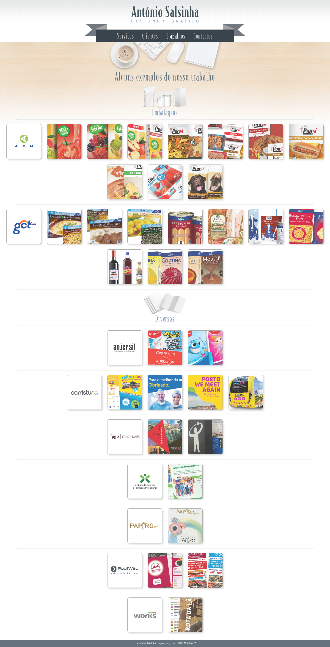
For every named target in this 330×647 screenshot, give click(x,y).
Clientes (150, 36)
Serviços (125, 36)
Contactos (203, 36)
